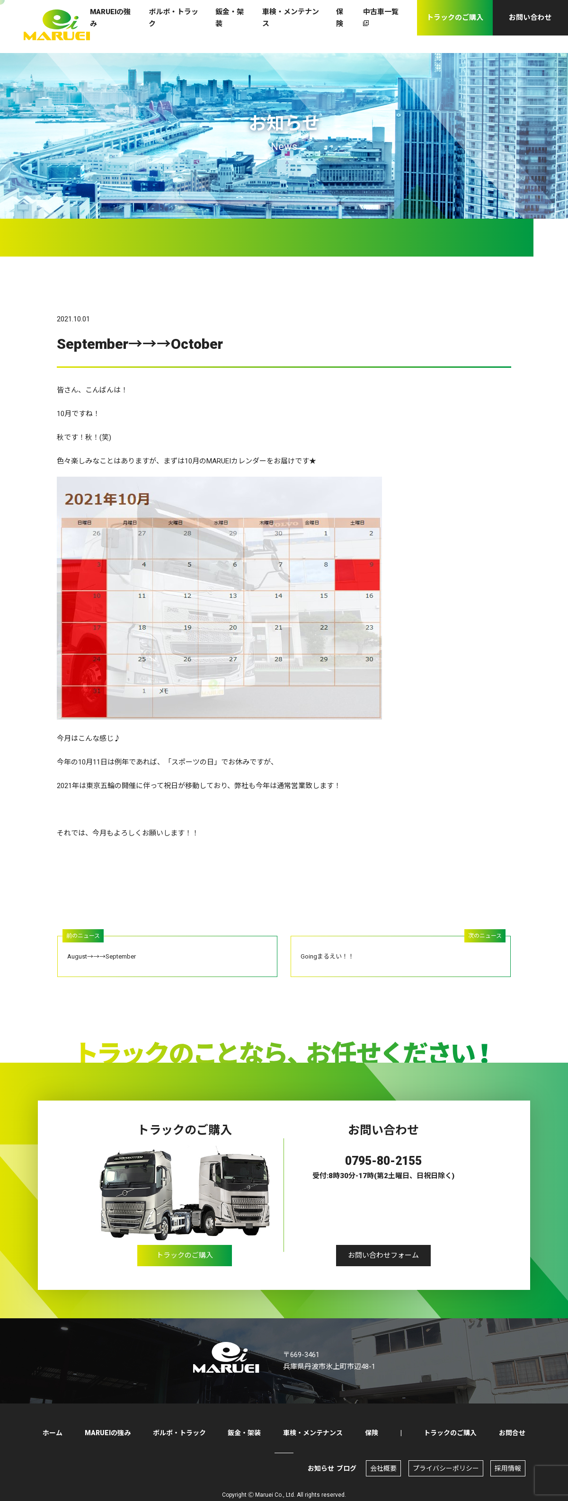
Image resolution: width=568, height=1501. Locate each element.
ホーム (52, 1433)
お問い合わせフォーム (383, 1259)
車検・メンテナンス (313, 1433)
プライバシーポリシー (446, 1468)
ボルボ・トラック (179, 1433)
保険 (371, 1433)
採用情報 (508, 1468)
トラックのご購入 (184, 1259)
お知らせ (321, 1468)
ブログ (346, 1468)
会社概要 (383, 1468)
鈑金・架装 (244, 1433)
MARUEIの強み (108, 1433)
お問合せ (512, 1433)
